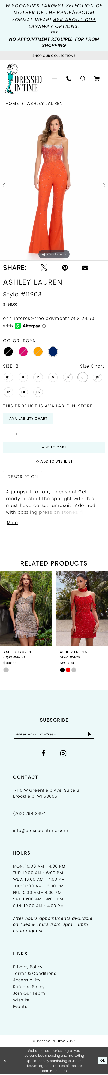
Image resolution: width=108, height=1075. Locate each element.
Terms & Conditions (34, 974)
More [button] (12, 523)
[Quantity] (11, 435)
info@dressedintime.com (40, 831)
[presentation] (26, 609)
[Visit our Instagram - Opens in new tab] (63, 754)
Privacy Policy (28, 967)
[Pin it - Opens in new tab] (65, 267)
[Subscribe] (90, 735)
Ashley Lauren (45, 103)
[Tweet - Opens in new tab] (44, 267)
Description (22, 477)
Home (12, 103)
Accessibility (26, 980)
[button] (55, 78)
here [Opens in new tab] (63, 1071)
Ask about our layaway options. (62, 22)
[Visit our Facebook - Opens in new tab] (44, 754)
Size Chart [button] (92, 366)
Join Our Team (29, 994)
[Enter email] (54, 735)
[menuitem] (55, 78)
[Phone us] (69, 78)
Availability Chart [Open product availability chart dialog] (29, 418)
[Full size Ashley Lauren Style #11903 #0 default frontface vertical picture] (54, 185)
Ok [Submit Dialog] (102, 1061)
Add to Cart (54, 447)
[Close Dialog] (5, 1061)
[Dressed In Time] (23, 78)
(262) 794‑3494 (29, 814)
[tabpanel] (54, 185)
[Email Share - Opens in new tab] (85, 268)
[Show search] (83, 78)
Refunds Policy (29, 987)
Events (20, 1007)
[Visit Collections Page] (54, 55)
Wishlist (21, 1000)
